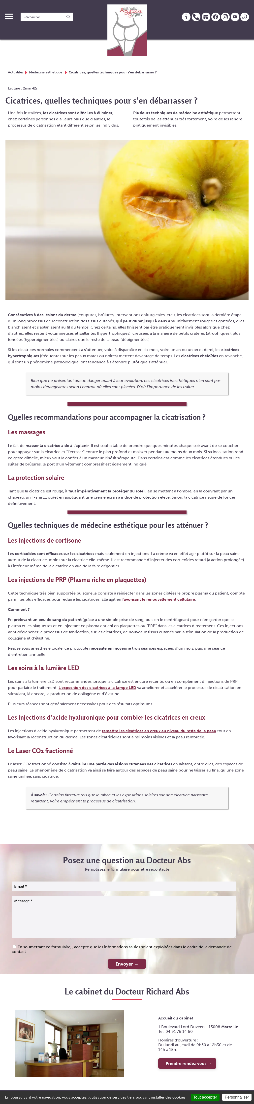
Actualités (16, 72)
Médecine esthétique (46, 72)
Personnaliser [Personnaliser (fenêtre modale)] (237, 1097)
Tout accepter (205, 1097)
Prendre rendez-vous (186, 1063)
